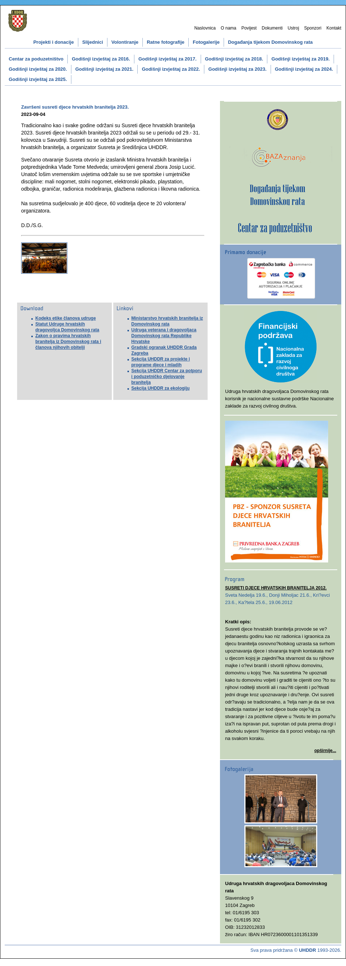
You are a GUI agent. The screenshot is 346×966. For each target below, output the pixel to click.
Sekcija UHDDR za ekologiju (160, 388)
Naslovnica (205, 28)
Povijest (249, 28)
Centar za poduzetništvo (36, 59)
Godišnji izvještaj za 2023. (237, 69)
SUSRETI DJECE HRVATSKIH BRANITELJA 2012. (276, 588)
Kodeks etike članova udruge (65, 318)
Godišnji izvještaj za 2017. (167, 59)
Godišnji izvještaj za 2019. (300, 59)
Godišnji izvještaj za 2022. (171, 69)
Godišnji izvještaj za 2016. (101, 59)
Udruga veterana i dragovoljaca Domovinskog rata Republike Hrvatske (164, 335)
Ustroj (293, 28)
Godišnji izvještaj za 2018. (234, 59)
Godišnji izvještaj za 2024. (304, 69)
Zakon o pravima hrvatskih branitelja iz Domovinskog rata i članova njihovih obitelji (68, 341)
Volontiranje (124, 42)
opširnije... (325, 750)
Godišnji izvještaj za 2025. (38, 79)
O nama (228, 28)
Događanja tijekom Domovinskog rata (270, 42)
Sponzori (312, 28)
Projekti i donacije (53, 42)
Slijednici (92, 42)
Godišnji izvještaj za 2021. (104, 69)
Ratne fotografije (165, 42)
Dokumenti (272, 28)
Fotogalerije (206, 42)
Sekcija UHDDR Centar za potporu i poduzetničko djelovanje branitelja (166, 376)
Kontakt (333, 28)
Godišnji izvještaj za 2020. (38, 69)
